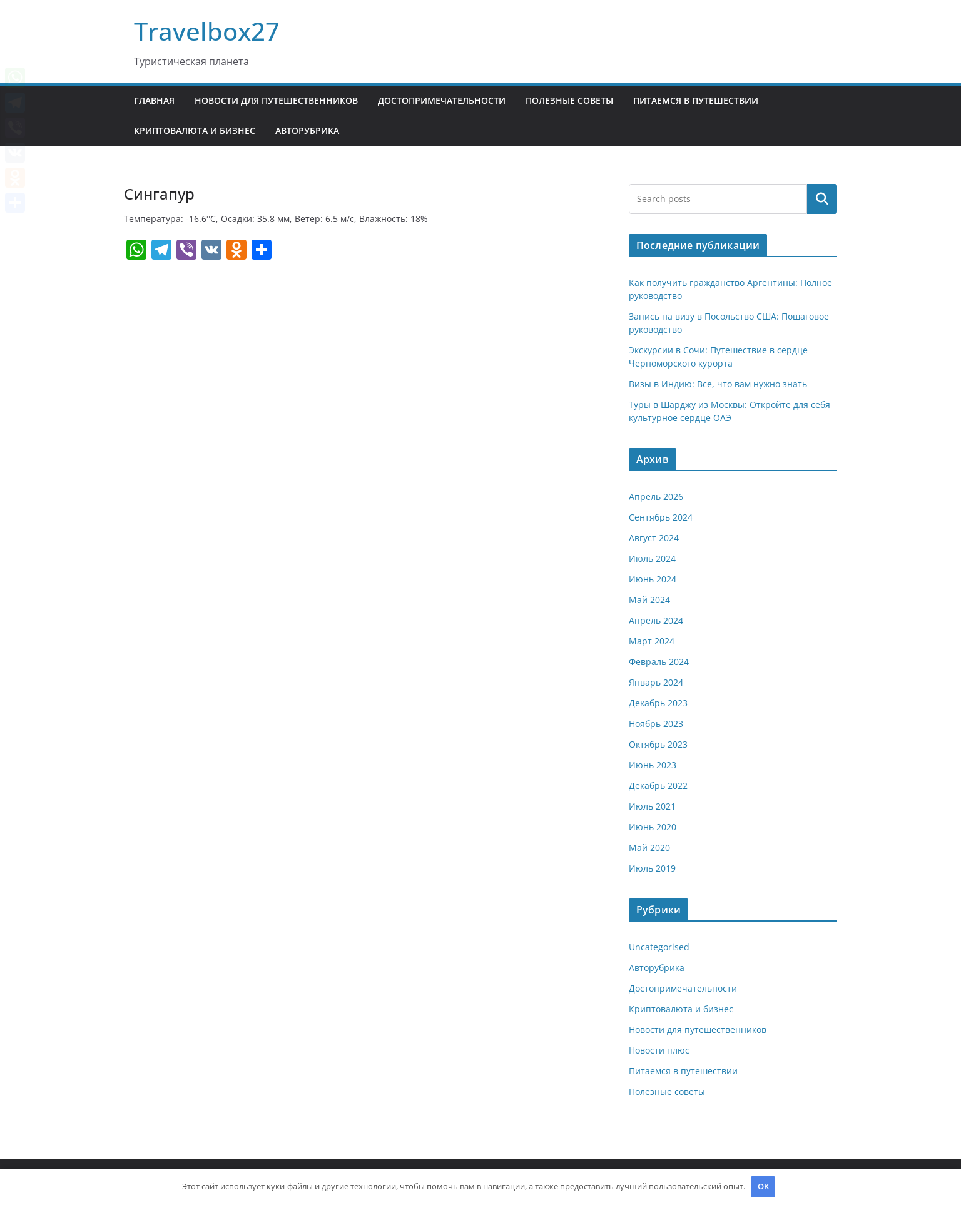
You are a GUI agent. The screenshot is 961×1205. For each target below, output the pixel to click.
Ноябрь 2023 (656, 724)
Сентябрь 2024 (661, 517)
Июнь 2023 (652, 765)
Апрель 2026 (656, 496)
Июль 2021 (652, 806)
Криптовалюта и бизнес (194, 130)
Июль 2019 (652, 868)
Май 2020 (649, 847)
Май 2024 (649, 600)
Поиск (822, 199)
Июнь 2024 (652, 579)
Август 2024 (654, 538)
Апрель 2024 (656, 620)
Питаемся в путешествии (695, 100)
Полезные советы (569, 100)
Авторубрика (307, 130)
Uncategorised (659, 947)
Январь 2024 (656, 682)
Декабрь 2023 (658, 703)
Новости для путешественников (276, 100)
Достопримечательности (442, 100)
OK (763, 1186)
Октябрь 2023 (658, 744)
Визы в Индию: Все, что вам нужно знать (718, 384)
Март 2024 (651, 641)
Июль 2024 (652, 558)
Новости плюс (659, 1050)
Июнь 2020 (652, 827)
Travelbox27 (207, 31)
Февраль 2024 (659, 662)
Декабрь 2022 (658, 785)
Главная (154, 100)
